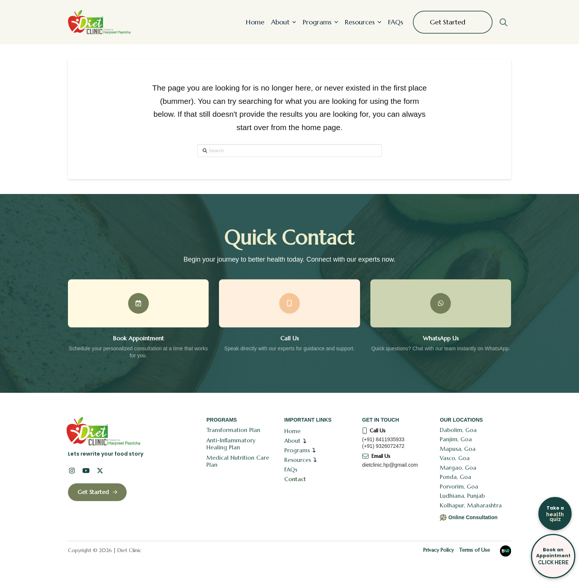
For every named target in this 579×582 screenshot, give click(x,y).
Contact (295, 479)
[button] (503, 22)
